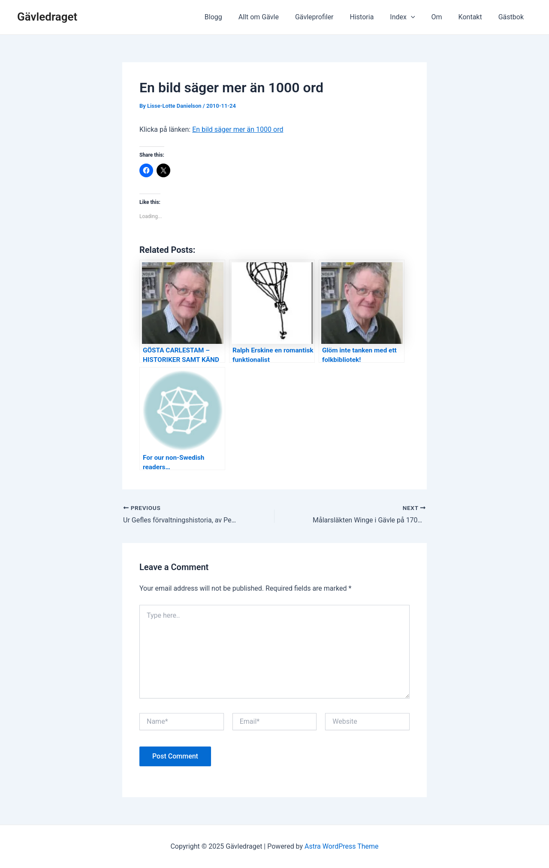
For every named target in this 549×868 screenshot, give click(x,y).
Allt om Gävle (275, 17)
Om (443, 17)
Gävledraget (47, 16)
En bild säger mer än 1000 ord (237, 129)
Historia (374, 17)
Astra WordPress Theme (341, 846)
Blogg (232, 17)
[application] (420, 17)
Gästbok (512, 17)
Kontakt (474, 17)
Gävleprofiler (328, 17)
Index (411, 17)
